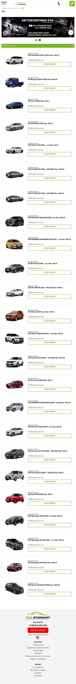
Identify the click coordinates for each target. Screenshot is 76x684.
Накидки (38, 653)
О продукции (38, 667)
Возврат (38, 673)
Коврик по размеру (38, 659)
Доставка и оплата (38, 670)
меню (3, 3)
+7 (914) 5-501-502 (38, 625)
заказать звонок (38, 630)
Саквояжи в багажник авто (38, 648)
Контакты (38, 676)
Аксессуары (38, 650)
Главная (5, 8)
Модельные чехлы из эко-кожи (38, 656)
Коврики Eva (15, 8)
